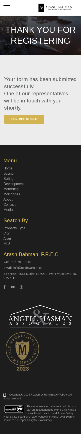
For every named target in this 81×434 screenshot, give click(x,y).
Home (8, 168)
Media (8, 210)
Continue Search (24, 119)
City (6, 233)
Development (13, 184)
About (8, 199)
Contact (9, 204)
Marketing (11, 189)
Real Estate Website (56, 394)
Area (7, 238)
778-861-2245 (21, 261)
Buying (8, 173)
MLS (7, 244)
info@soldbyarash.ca (27, 268)
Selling (8, 178)
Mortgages (11, 194)
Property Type (14, 228)
